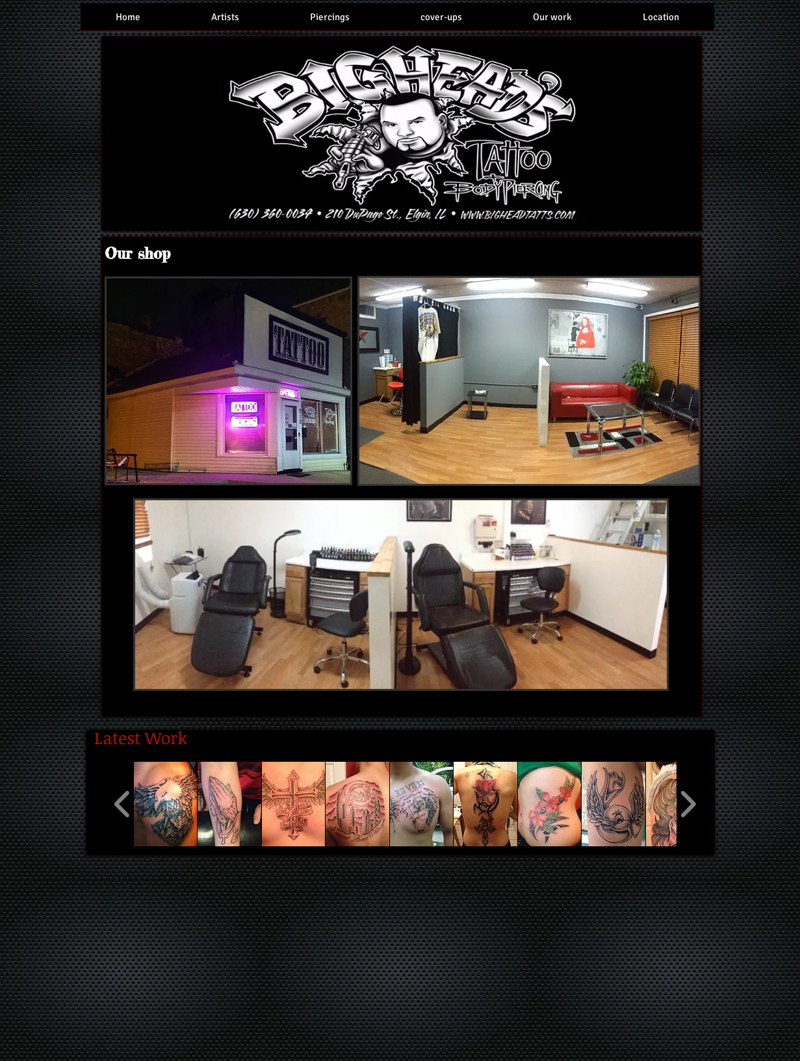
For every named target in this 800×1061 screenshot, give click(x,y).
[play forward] (688, 804)
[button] (166, 804)
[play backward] (122, 804)
